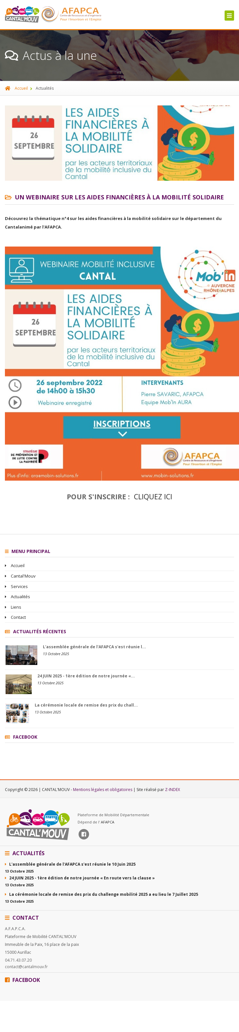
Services (16, 586)
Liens (13, 607)
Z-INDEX (172, 789)
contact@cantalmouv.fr (26, 966)
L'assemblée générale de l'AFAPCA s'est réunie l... (94, 647)
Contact (15, 617)
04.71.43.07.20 (18, 960)
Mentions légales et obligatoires (103, 789)
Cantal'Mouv (20, 576)
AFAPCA (107, 822)
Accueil (16, 88)
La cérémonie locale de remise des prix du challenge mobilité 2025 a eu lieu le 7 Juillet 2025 (101, 894)
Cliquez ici (153, 496)
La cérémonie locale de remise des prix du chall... (86, 705)
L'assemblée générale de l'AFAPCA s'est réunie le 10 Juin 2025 (70, 864)
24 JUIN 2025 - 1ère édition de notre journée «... (86, 676)
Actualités (17, 596)
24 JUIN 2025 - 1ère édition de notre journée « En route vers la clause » (80, 878)
